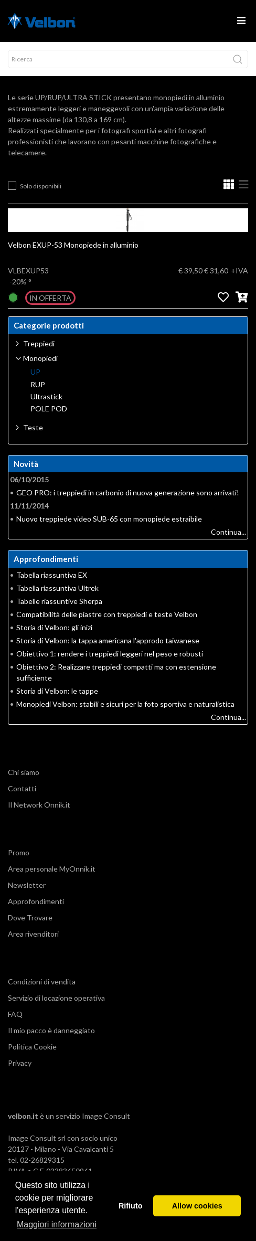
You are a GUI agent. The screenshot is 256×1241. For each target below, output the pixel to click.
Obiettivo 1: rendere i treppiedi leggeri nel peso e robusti (109, 653)
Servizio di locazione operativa (56, 997)
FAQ (15, 1014)
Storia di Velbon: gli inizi (54, 627)
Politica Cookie (32, 1046)
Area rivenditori (33, 933)
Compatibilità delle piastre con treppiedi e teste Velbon (106, 614)
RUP (37, 384)
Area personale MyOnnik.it (51, 868)
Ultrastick (46, 397)
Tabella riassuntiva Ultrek (57, 588)
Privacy (19, 1062)
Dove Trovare (30, 917)
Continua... (228, 531)
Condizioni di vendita (42, 981)
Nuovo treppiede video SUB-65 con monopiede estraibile (109, 518)
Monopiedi (40, 358)
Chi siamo (23, 772)
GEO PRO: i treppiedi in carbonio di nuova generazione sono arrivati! (127, 492)
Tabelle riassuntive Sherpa (59, 601)
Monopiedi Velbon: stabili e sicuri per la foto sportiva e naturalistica (125, 703)
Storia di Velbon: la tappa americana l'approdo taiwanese (107, 640)
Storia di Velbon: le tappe (57, 690)
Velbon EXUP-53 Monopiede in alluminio (73, 244)
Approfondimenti (36, 901)
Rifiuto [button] (131, 1206)
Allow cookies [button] (197, 1206)
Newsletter (27, 885)
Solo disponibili (40, 186)
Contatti (22, 788)
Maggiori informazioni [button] (57, 1224)
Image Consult (106, 1115)
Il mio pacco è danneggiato (51, 1030)
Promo (18, 852)
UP (35, 372)
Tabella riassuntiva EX (51, 574)
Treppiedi (39, 343)
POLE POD (48, 409)
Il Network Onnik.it (39, 804)
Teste (33, 427)
